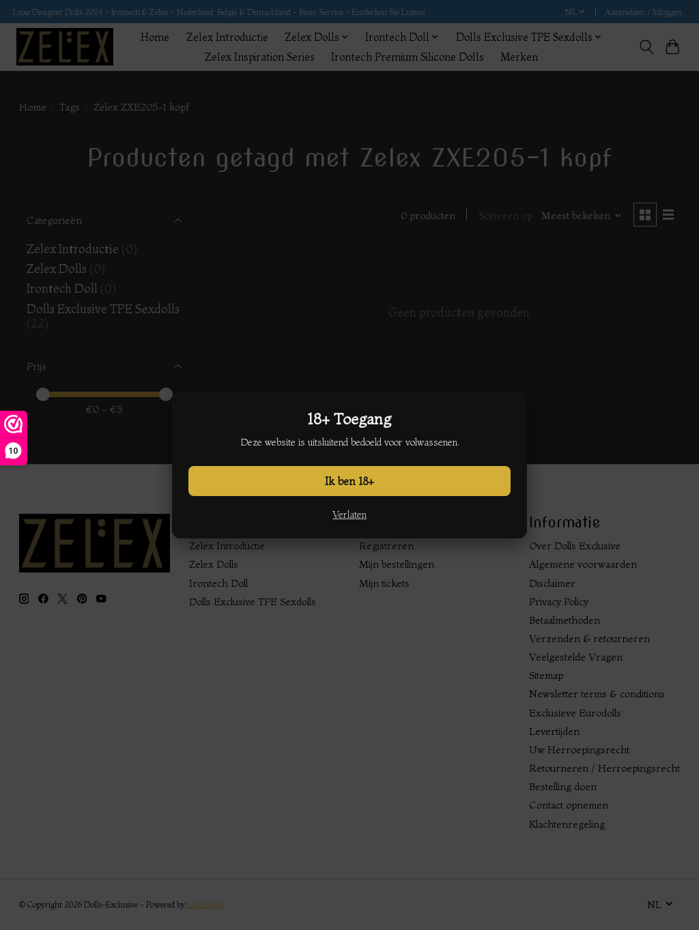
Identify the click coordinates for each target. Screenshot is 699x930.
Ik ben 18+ (349, 481)
